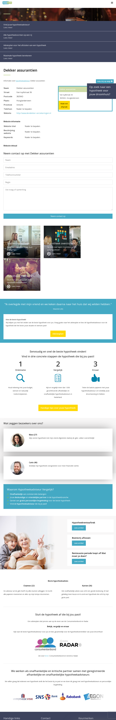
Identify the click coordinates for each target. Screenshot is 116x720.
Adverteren (45, 691)
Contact (44, 693)
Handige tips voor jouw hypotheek (58, 375)
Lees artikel (79, 495)
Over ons (44, 696)
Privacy (74, 716)
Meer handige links (10, 691)
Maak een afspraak (64, 105)
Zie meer (107, 706)
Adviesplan (58, 301)
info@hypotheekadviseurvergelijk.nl (56, 702)
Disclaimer (47, 716)
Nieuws (66, 716)
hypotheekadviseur (23, 81)
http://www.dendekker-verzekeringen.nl (33, 113)
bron (46, 623)
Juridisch (57, 716)
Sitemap (37, 716)
